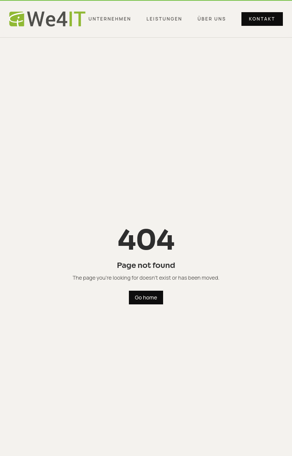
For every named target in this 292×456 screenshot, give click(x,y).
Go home (146, 297)
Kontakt (262, 19)
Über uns (211, 19)
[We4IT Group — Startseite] (47, 19)
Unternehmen (110, 19)
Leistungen (164, 19)
